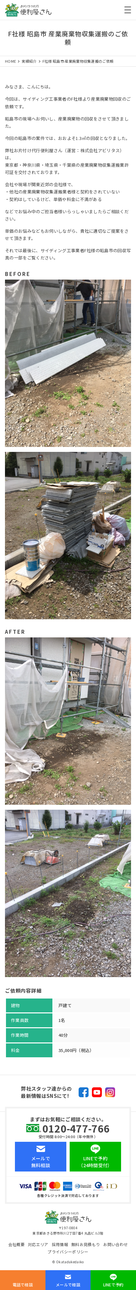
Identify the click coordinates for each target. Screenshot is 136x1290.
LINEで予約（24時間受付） (95, 1162)
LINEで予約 (113, 1284)
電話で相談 (23, 1284)
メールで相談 (68, 1284)
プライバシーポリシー (67, 1251)
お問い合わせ (115, 1244)
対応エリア (38, 1244)
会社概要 (16, 1244)
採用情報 (60, 1244)
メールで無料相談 (40, 1162)
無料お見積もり (85, 1244)
